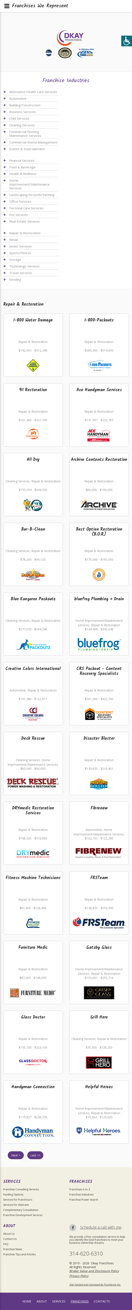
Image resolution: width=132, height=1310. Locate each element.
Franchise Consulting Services (21, 1189)
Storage (15, 259)
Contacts (102, 1301)
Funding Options (13, 1194)
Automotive (17, 98)
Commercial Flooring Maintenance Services (25, 134)
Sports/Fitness (20, 253)
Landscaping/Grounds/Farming (32, 195)
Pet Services (18, 215)
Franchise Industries (81, 1194)
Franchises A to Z (79, 1189)
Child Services (19, 118)
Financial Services (22, 160)
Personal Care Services (26, 208)
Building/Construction (25, 105)
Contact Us (10, 1239)
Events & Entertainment (27, 149)
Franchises (80, 1301)
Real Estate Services (24, 221)
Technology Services (24, 266)
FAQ (5, 1244)
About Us (9, 1234)
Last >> (35, 1155)
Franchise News (12, 1249)
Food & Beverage (22, 167)
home (26, 1301)
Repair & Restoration (25, 233)
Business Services (22, 112)
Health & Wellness (22, 174)
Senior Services (20, 246)
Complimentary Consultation (20, 1210)
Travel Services (20, 273)
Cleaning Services (22, 125)
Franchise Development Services (22, 1215)
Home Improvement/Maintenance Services (29, 184)
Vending (15, 279)
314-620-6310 (86, 1253)
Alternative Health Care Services (33, 92)
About (41, 1301)
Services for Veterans (16, 1205)
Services (58, 1301)
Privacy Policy (78, 1276)
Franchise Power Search (83, 1199)
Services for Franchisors (17, 1199)
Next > (15, 1155)
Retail (13, 239)
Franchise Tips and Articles (19, 1254)
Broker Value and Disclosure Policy (94, 1271)
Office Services (20, 201)
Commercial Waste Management (33, 142)
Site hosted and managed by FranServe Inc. (95, 1284)
